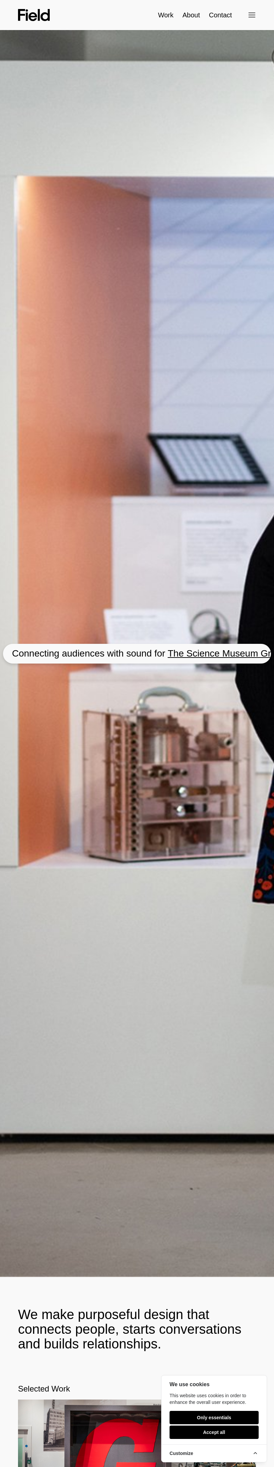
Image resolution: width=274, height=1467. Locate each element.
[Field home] (34, 15)
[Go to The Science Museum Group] (137, 653)
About (191, 15)
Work (165, 15)
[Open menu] (252, 15)
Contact (213, 15)
